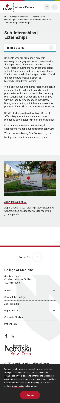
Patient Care (11, 323)
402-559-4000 (12, 282)
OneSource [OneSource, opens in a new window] (35, 133)
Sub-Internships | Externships (17, 22)
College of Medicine (24, 7)
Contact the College (15, 297)
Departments (11, 310)
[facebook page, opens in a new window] (6, 336)
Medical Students (40, 19)
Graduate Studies (13, 317)
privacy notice (18, 386)
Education (24, 19)
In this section (16, 48)
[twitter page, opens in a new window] (13, 336)
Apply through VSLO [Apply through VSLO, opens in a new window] (15, 201)
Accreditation (11, 303)
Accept (30, 395)
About (7, 290)
